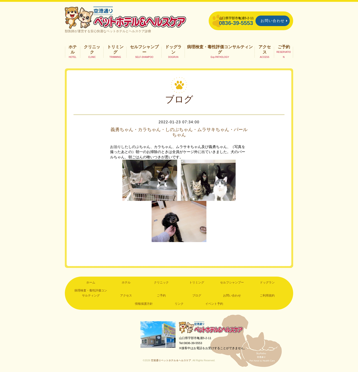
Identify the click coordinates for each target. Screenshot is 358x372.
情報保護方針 (144, 303)
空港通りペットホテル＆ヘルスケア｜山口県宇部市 (125, 17)
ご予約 (284, 47)
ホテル (72, 49)
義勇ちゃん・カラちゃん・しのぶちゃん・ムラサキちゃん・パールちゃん (179, 132)
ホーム (90, 282)
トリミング (115, 49)
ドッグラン (173, 49)
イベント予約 (214, 303)
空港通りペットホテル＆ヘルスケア (211, 327)
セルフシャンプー (144, 49)
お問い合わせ (273, 21)
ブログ (196, 295)
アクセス (264, 49)
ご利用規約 (267, 295)
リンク (179, 303)
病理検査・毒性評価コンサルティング (220, 49)
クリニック (92, 49)
